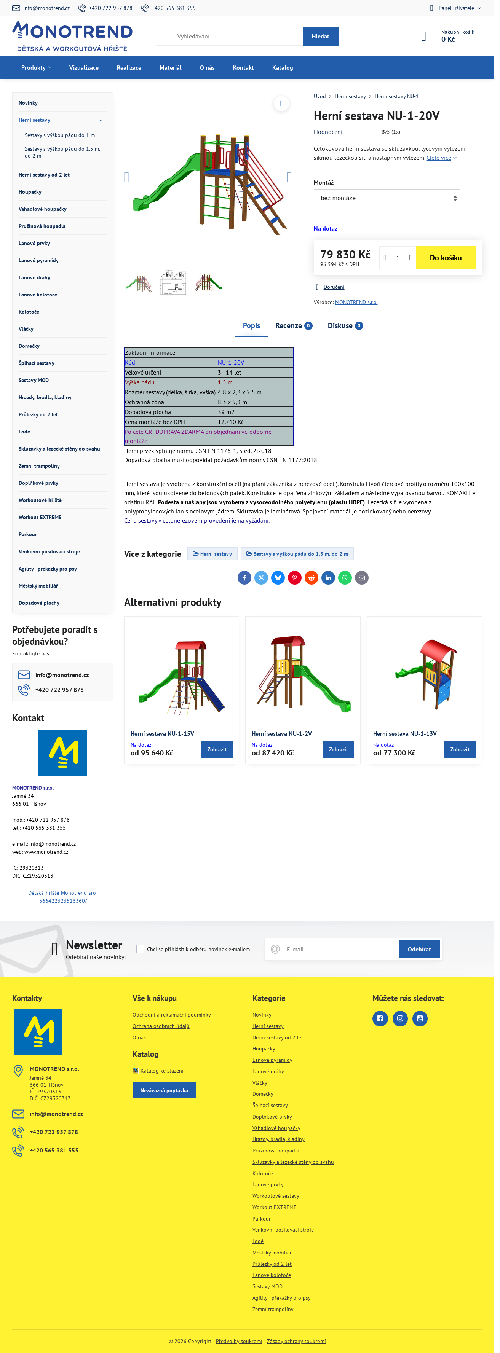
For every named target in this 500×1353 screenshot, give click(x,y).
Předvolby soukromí (239, 1341)
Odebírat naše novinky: (96, 957)
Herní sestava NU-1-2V (282, 733)
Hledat (320, 36)
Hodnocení (328, 131)
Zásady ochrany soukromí (296, 1341)
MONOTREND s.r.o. (356, 302)
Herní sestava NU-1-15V (162, 733)
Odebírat (419, 949)
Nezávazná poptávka (164, 1090)
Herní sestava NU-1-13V (405, 733)
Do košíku (446, 258)
